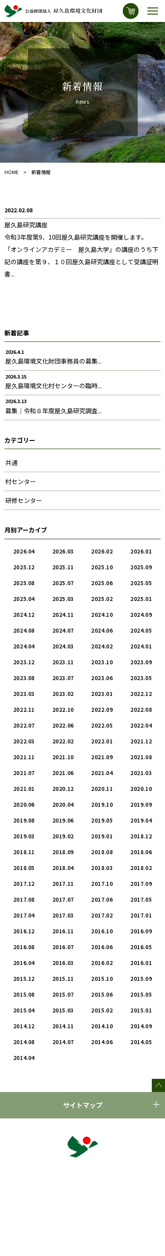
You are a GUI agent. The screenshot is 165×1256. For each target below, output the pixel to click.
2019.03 (24, 836)
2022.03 (24, 741)
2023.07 (63, 677)
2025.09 (141, 567)
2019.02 (63, 836)
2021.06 (63, 772)
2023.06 (102, 677)
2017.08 (24, 899)
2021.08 (141, 757)
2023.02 (63, 693)
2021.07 (24, 772)
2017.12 (24, 883)
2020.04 (63, 804)
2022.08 (141, 709)
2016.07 (63, 946)
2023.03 (24, 693)
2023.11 (63, 662)
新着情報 (41, 171)
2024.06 (102, 630)
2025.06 (102, 582)
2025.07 (63, 582)
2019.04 (141, 820)
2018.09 (63, 852)
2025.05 (141, 582)
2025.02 (102, 598)
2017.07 (63, 899)
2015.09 (141, 978)
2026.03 (63, 551)
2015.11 (63, 978)
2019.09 (141, 804)
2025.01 (141, 598)
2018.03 (102, 867)
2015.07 (63, 994)
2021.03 (141, 772)
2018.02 (141, 867)
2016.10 (102, 931)
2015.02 (102, 1010)
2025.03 (63, 598)
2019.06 (63, 820)
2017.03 (63, 915)
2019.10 (102, 804)
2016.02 (102, 962)
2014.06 (102, 1041)
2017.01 (141, 915)
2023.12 (24, 662)
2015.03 (63, 1010)
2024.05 (141, 630)
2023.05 (141, 677)
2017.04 (24, 915)
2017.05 (141, 899)
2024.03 (63, 646)
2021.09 (102, 757)
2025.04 (24, 598)
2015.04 (24, 1010)
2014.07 (63, 1041)
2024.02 (102, 646)
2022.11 (24, 709)
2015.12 (24, 978)
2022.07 (24, 725)
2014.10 (102, 1026)
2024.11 (63, 614)
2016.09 (141, 931)
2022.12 (141, 693)
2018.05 (24, 867)
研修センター (23, 500)
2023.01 (102, 693)
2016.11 (63, 931)
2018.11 (24, 852)
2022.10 (63, 709)
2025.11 (63, 567)
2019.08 (24, 820)
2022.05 (102, 725)
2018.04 (63, 867)
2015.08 (24, 994)
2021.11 (24, 757)
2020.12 (63, 788)
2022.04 (141, 725)
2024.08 (24, 630)
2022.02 (63, 741)
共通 (11, 462)
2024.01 (141, 646)
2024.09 (141, 614)
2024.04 (24, 646)
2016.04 (24, 962)
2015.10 (102, 978)
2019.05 (102, 820)
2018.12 (141, 836)
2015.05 (141, 994)
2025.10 (102, 567)
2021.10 (63, 757)
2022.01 (102, 741)
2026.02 (102, 551)
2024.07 (63, 630)
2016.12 (24, 931)
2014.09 (141, 1026)
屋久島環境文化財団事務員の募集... (53, 361)
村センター (20, 481)
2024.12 (24, 614)
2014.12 (24, 1026)
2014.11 (63, 1026)
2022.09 (102, 709)
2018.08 (102, 852)
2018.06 (141, 852)
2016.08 (24, 946)
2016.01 (141, 962)
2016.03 (63, 962)
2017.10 (102, 883)
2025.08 (24, 582)
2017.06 (102, 899)
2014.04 (24, 1057)
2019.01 (102, 836)
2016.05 (141, 946)
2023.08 (24, 677)
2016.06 (102, 946)
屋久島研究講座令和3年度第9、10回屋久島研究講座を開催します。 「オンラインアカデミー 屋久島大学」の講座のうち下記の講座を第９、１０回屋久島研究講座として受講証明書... (81, 249)
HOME (11, 171)
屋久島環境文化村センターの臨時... (53, 385)
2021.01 (24, 788)
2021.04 (102, 772)
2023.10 (102, 662)
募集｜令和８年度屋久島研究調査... (53, 410)
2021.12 (141, 741)
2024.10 (102, 614)
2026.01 (141, 551)
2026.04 (24, 551)
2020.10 (141, 788)
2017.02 (102, 915)
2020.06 (24, 804)
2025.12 (24, 567)
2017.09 (141, 883)
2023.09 (141, 662)
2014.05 (141, 1041)
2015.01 (141, 1010)
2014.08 (24, 1041)
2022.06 (63, 725)
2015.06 (102, 994)
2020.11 (102, 788)
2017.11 (63, 883)
